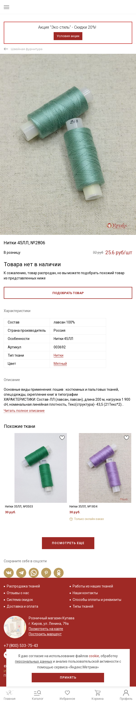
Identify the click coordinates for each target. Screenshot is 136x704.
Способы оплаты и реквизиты (97, 600)
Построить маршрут (45, 634)
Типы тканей (83, 606)
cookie (94, 656)
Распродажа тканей (23, 586)
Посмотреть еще (68, 543)
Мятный (60, 364)
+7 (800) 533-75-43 (21, 645)
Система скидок (20, 600)
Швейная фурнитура (26, 49)
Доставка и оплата (22, 606)
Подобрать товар (68, 293)
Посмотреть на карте (46, 629)
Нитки (58, 355)
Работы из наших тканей (93, 586)
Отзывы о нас (18, 593)
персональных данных (33, 661)
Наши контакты (85, 593)
